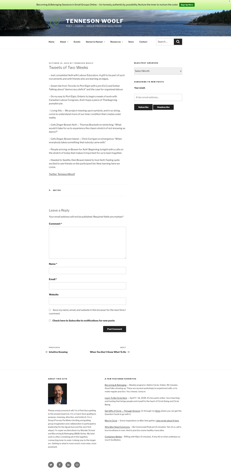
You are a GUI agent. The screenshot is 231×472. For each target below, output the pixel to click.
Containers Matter (113, 436)
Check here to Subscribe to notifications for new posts (82, 320)
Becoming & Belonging (115, 385)
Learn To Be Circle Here (116, 398)
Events (77, 41)
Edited (57, 190)
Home (51, 41)
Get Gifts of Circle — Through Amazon (122, 411)
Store (131, 41)
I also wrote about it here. (167, 420)
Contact (143, 41)
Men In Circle (111, 420)
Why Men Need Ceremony (117, 427)
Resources (116, 41)
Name (53, 264)
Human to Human (95, 41)
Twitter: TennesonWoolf (62, 174)
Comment (55, 223)
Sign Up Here (187, 5)
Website (53, 294)
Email (53, 279)
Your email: (139, 88)
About (64, 41)
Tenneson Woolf (95, 21)
